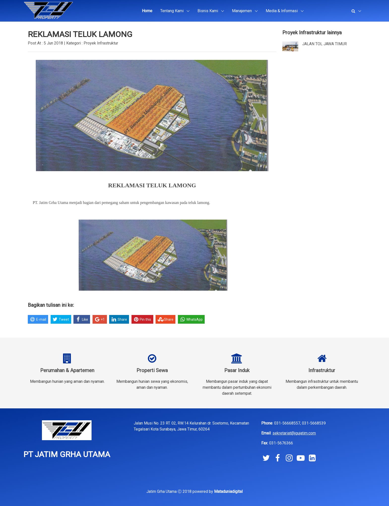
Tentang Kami (172, 10)
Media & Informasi (282, 10)
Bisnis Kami (207, 10)
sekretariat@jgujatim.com (294, 433)
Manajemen (242, 10)
